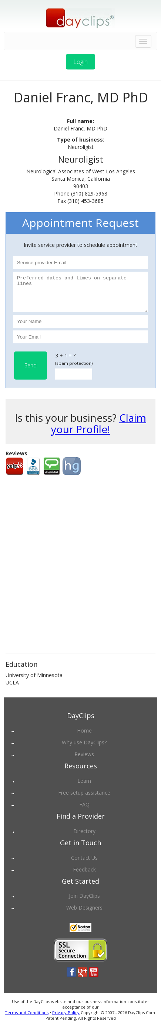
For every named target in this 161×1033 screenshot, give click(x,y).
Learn (84, 787)
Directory (84, 837)
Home (84, 737)
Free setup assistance (84, 799)
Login (80, 62)
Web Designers (84, 914)
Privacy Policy (66, 1019)
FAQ (84, 811)
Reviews (84, 760)
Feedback (84, 876)
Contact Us (84, 864)
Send (30, 372)
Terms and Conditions (26, 1019)
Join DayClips (84, 902)
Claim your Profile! (98, 430)
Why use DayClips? (84, 748)
